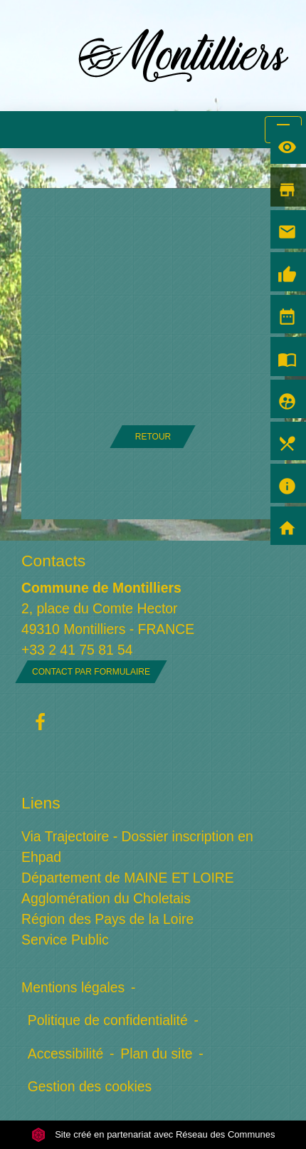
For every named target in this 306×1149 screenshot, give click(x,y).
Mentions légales (73, 987)
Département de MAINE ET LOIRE (127, 877)
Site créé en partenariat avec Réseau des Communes (153, 1134)
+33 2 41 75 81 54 (77, 649)
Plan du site (156, 1053)
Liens (40, 803)
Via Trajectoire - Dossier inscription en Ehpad (137, 846)
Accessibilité (66, 1053)
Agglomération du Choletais (106, 898)
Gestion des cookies (90, 1086)
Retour (153, 437)
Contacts (53, 560)
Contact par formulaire (91, 672)
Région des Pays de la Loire (107, 919)
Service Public (65, 939)
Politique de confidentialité (108, 1020)
